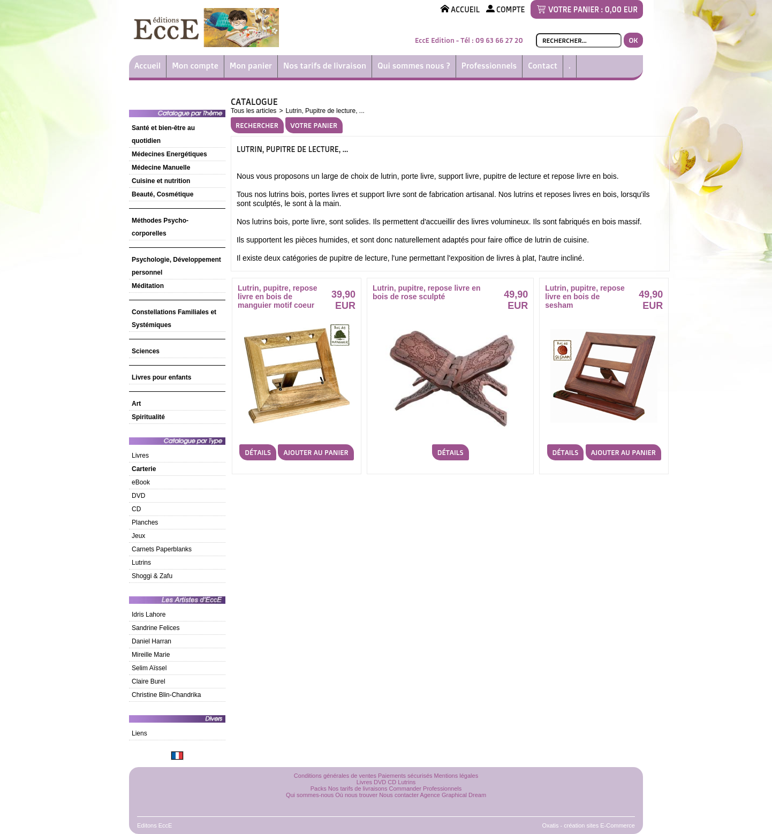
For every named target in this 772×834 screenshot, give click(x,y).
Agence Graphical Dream (453, 795)
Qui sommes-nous (310, 795)
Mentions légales (456, 775)
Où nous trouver (356, 795)
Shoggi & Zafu (152, 576)
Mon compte (195, 65)
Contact (542, 65)
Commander (405, 788)
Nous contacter (399, 795)
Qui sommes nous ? (413, 65)
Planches (145, 522)
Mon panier (251, 65)
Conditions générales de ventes (335, 775)
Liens (139, 733)
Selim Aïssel (149, 668)
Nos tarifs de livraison (324, 65)
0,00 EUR (621, 9)
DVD (138, 495)
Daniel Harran (151, 641)
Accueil (147, 65)
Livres (140, 455)
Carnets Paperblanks (162, 549)
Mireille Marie (151, 654)
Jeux (138, 536)
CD (136, 509)
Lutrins (141, 562)
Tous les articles (253, 111)
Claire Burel (148, 681)
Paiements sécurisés (405, 775)
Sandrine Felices (155, 628)
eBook (141, 482)
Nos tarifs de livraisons (358, 788)
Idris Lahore (148, 614)
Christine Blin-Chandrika (166, 695)
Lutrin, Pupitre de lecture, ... (324, 111)
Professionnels (489, 65)
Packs (319, 788)
